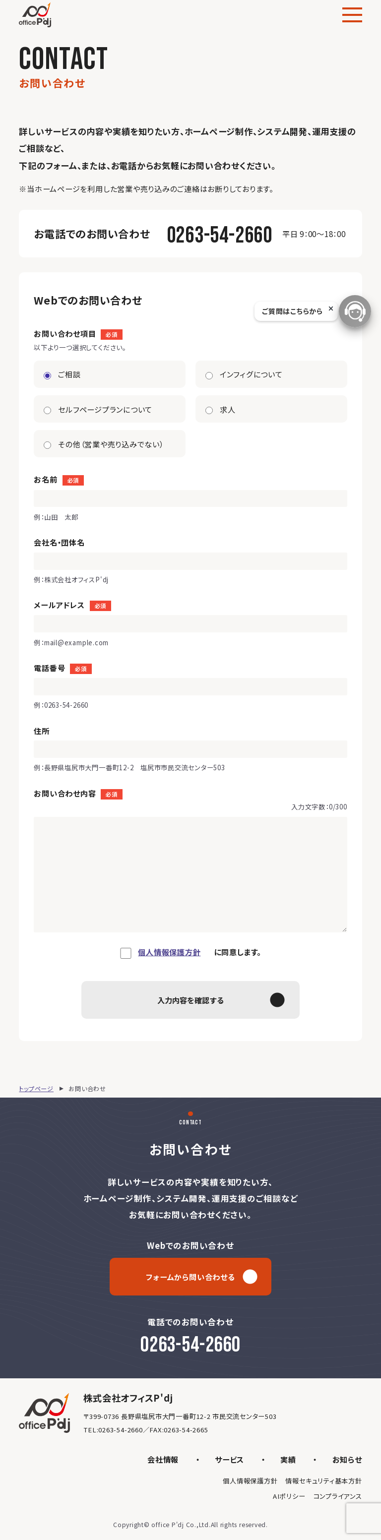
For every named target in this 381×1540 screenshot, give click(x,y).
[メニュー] (352, 14)
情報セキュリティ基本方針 (323, 1480)
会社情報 (163, 1459)
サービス (229, 1459)
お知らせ (347, 1459)
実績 (288, 1459)
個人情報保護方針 (169, 951)
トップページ (36, 1088)
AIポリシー (289, 1496)
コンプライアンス (338, 1496)
